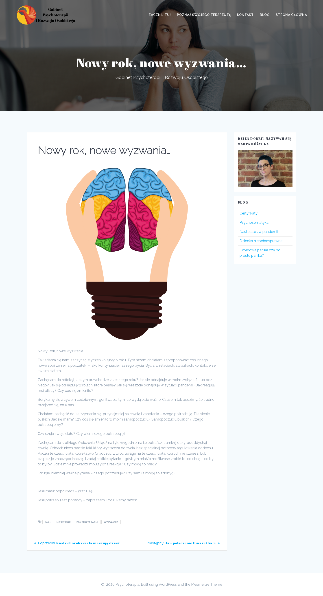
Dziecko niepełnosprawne (261, 241)
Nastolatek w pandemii (259, 232)
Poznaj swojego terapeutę (204, 15)
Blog (265, 15)
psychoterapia (87, 522)
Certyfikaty (249, 213)
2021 (48, 522)
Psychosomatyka (254, 222)
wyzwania (111, 522)
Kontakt (245, 15)
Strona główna (291, 15)
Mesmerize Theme (206, 584)
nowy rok (64, 522)
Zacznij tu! (159, 15)
